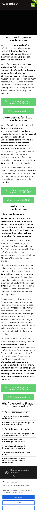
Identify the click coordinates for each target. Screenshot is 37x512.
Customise (18, 502)
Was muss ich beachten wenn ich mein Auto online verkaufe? (18, 434)
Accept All (18, 497)
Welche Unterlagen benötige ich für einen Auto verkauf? (18, 423)
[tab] (18, 412)
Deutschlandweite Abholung (19, 471)
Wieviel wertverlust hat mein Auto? (16, 453)
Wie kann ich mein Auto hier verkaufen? (16, 417)
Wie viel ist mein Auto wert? (17, 412)
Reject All (18, 508)
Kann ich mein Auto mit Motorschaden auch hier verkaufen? (13, 460)
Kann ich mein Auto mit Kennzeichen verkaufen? (13, 447)
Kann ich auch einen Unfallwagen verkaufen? (13, 440)
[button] (18, 102)
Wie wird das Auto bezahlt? (16, 429)
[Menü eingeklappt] (33, 5)
